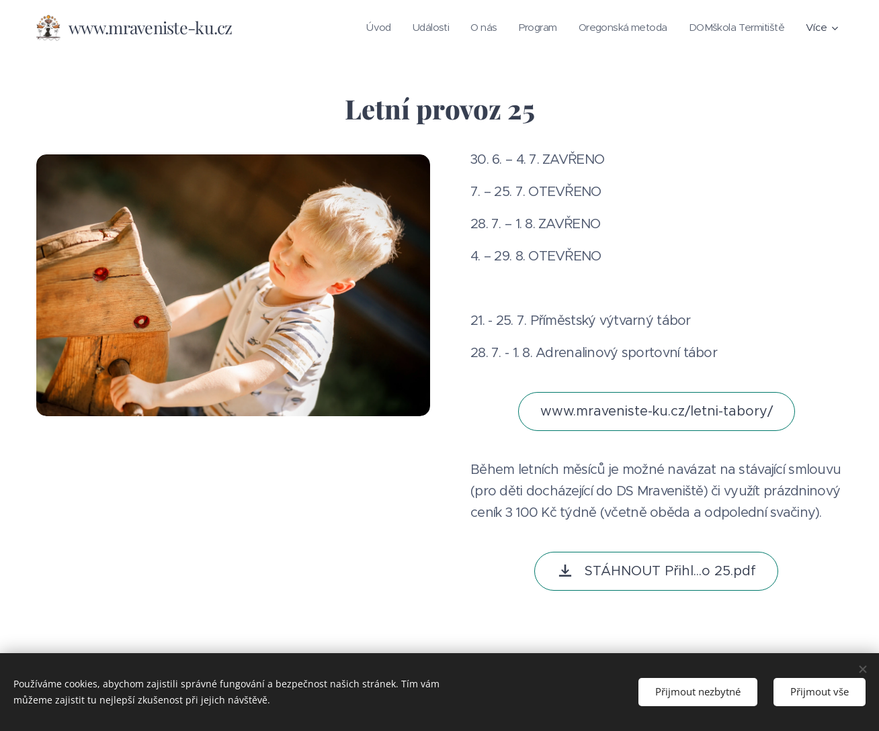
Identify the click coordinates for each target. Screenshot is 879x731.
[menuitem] (361, 27)
